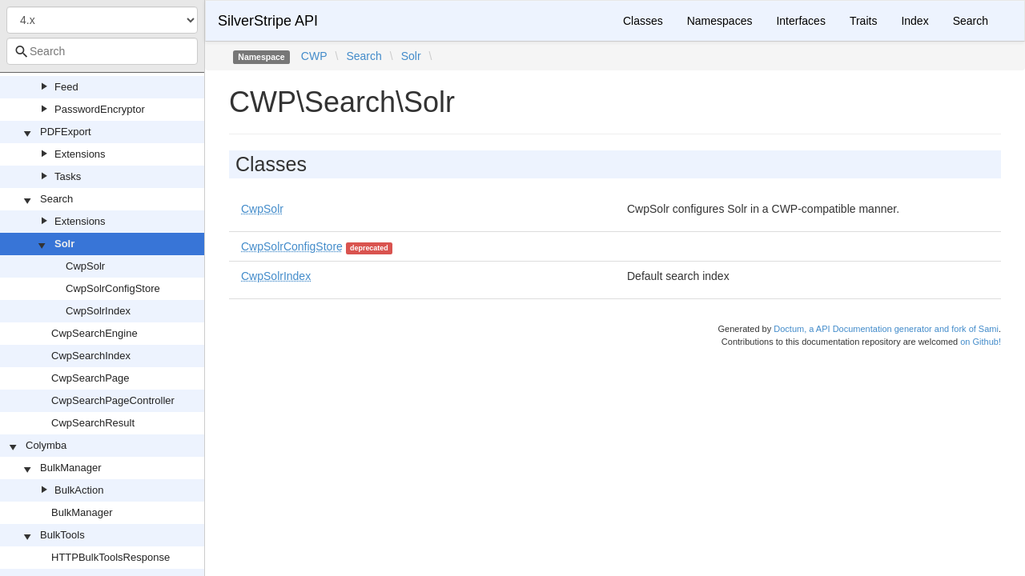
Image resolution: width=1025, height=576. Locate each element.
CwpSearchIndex (91, 356)
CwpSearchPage (90, 378)
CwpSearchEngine (94, 333)
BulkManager (71, 468)
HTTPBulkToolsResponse (110, 557)
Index (914, 20)
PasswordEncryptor (99, 109)
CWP (314, 56)
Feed (66, 87)
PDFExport (65, 132)
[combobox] (102, 51)
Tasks (67, 176)
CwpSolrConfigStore (113, 288)
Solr (64, 244)
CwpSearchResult (93, 423)
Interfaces (800, 20)
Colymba (46, 445)
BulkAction (78, 490)
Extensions (80, 154)
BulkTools (62, 535)
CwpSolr (85, 266)
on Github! (980, 341)
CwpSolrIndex (98, 311)
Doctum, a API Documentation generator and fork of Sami (886, 329)
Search (56, 199)
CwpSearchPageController (113, 400)
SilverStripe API (268, 21)
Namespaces (720, 20)
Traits (863, 20)
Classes (643, 20)
